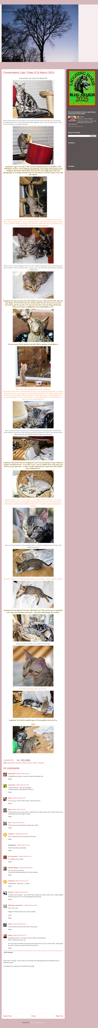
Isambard (24, 763)
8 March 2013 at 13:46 (21, 881)
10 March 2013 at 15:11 (21, 892)
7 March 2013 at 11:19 (23, 845)
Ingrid (10, 935)
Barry (9, 763)
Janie (10, 924)
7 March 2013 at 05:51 (17, 822)
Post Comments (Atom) (37, 1022)
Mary (9, 809)
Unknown (11, 834)
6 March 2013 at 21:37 (18, 798)
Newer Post (7, 1016)
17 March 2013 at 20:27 (19, 924)
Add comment (8, 952)
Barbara (10, 892)
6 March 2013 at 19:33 (22, 785)
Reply (10, 779)
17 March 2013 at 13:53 (30, 905)
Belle (9, 798)
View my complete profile (75, 126)
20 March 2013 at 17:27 (19, 935)
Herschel (18, 763)
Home (33, 1016)
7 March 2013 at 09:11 (21, 834)
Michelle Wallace (13, 867)
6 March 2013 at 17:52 (22, 773)
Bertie (13, 763)
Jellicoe (35, 763)
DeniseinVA (11, 773)
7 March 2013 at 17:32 (25, 856)
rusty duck (11, 785)
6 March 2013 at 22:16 (18, 809)
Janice (30, 763)
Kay (9, 822)
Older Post (59, 1016)
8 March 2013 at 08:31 (26, 867)
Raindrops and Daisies (15, 905)
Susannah (41, 763)
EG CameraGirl (13, 856)
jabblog (8, 7)
